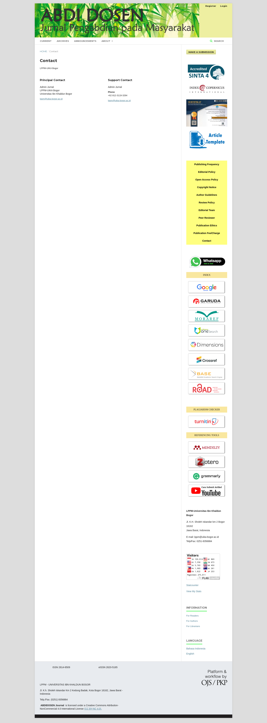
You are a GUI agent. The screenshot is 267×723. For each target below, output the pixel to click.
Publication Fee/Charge (206, 233)
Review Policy (207, 202)
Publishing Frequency (206, 164)
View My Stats (193, 591)
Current (46, 41)
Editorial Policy (206, 172)
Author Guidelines (206, 195)
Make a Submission (201, 52)
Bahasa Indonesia (195, 648)
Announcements (85, 41)
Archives (63, 41)
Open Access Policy (206, 179)
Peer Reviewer (207, 217)
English (190, 653)
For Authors (192, 621)
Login (223, 6)
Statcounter (192, 585)
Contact (206, 240)
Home (43, 51)
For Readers (192, 615)
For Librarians (193, 626)
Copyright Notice (206, 187)
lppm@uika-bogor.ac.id (51, 99)
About (106, 41)
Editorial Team (207, 210)
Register (210, 6)
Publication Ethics (206, 225)
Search (218, 41)
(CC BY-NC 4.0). (93, 708)
